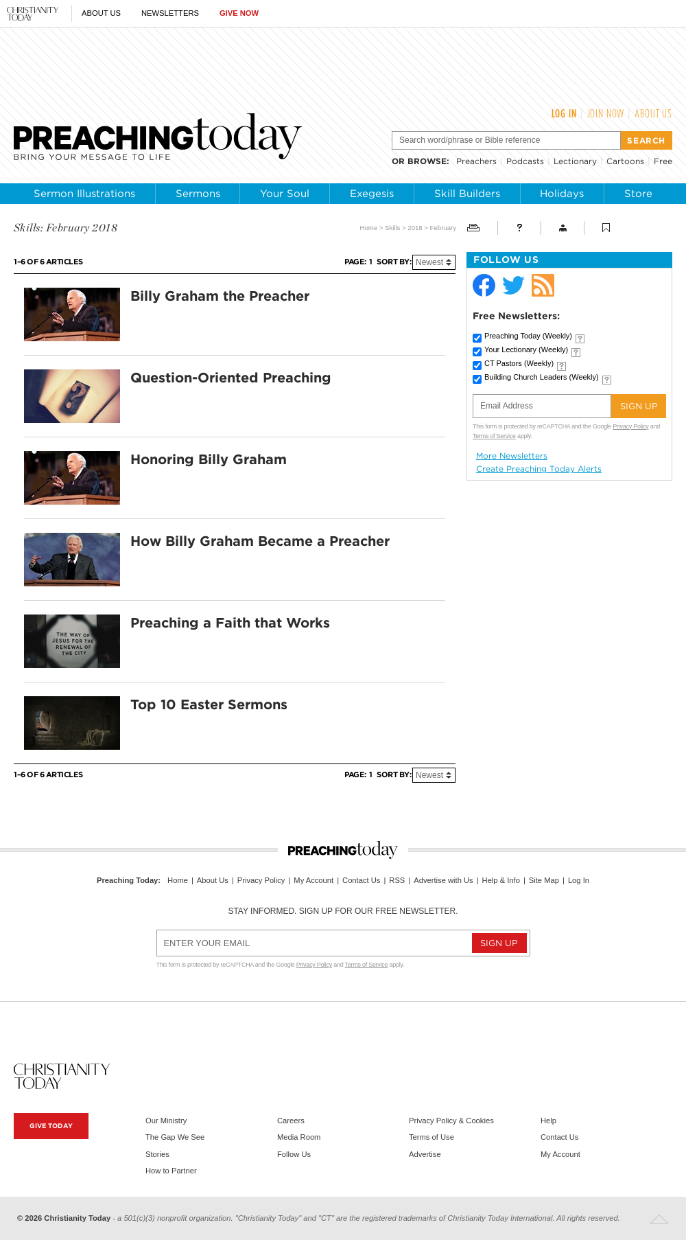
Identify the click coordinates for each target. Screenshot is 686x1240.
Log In (564, 113)
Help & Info (501, 880)
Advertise (425, 1154)
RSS (397, 880)
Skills (392, 227)
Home (368, 227)
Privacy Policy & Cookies (451, 1120)
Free (663, 161)
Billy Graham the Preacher (219, 296)
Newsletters (170, 13)
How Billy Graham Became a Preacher (260, 541)
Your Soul (284, 193)
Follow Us (294, 1154)
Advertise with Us (443, 880)
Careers (291, 1120)
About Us (101, 13)
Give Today (51, 1125)
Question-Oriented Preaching (230, 377)
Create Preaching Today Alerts (539, 469)
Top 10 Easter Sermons (208, 704)
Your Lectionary (526, 349)
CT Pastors (519, 363)
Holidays (562, 193)
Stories (157, 1154)
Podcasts (525, 161)
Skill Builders (467, 193)
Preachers (476, 161)
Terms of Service (494, 436)
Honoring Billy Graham (208, 459)
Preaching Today (528, 336)
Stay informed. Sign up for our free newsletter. (343, 911)
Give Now (239, 13)
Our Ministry (166, 1120)
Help (548, 1120)
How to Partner (171, 1171)
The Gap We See (174, 1137)
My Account (313, 880)
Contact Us (361, 880)
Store (638, 193)
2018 (414, 227)
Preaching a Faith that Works (230, 623)
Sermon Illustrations (84, 193)
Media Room (298, 1137)
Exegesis (372, 193)
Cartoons (625, 161)
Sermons (198, 193)
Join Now (606, 113)
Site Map (544, 880)
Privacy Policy (630, 426)
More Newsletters (511, 456)
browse (427, 161)
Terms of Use (431, 1137)
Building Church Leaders (541, 377)
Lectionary (575, 161)
